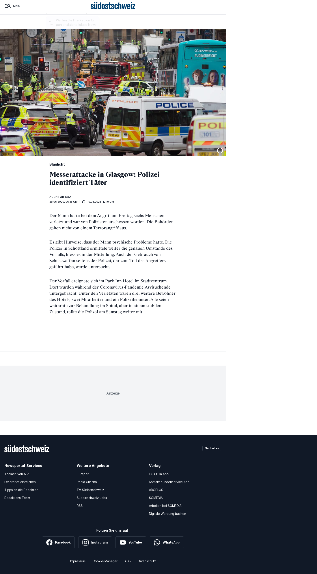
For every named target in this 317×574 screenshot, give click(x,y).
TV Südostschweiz (90, 490)
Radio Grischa (87, 482)
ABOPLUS (156, 490)
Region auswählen (68, 25)
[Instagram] (95, 542)
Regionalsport (101, 25)
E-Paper (83, 474)
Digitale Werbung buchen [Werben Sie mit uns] (167, 513)
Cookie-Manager (105, 561)
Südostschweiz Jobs (92, 498)
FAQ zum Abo (159, 474)
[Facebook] (58, 542)
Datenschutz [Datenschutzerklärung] (147, 561)
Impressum (78, 561)
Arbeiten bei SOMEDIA (165, 506)
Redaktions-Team (17, 498)
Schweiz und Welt (129, 25)
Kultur (150, 25)
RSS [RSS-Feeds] (80, 506)
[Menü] (12, 11)
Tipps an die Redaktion (21, 490)
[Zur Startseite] (113, 10)
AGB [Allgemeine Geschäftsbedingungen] (128, 561)
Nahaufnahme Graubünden (178, 25)
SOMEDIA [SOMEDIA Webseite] (156, 498)
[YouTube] (131, 542)
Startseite (35, 25)
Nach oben (209, 449)
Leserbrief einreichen (20, 482)
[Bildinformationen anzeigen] (220, 150)
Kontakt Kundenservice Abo (169, 482)
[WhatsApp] (167, 542)
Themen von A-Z (16, 474)
